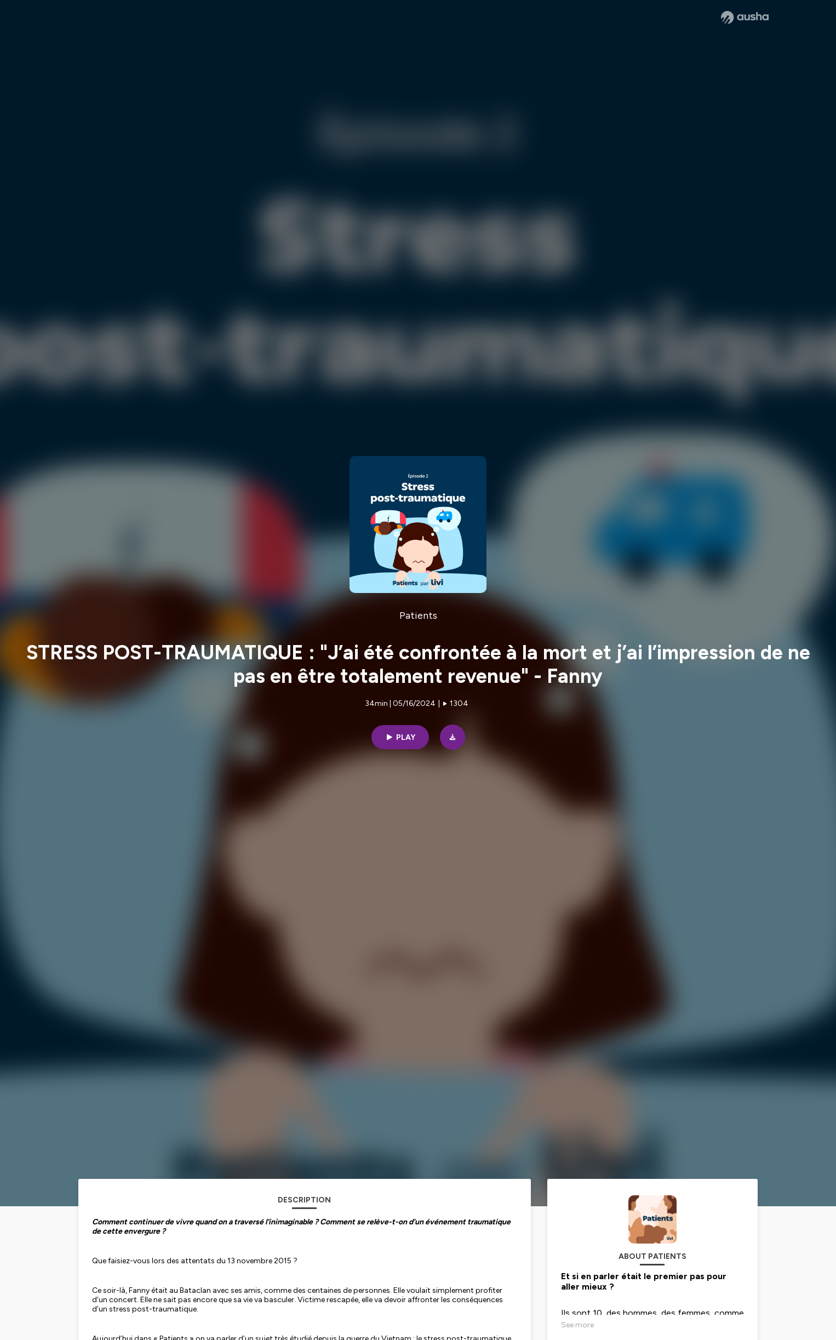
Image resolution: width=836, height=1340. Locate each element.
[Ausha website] (745, 17)
